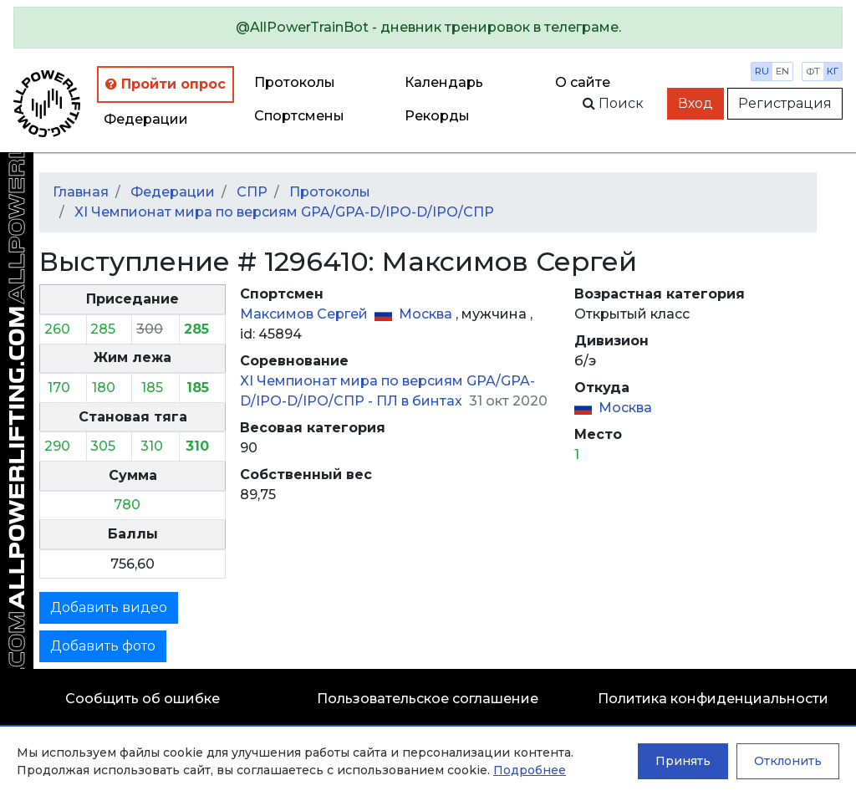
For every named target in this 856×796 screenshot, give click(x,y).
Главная (81, 192)
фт (813, 71)
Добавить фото (102, 646)
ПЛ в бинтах (421, 401)
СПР (252, 192)
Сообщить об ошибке (142, 699)
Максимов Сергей (305, 314)
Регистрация (785, 103)
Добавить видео (108, 607)
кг (832, 71)
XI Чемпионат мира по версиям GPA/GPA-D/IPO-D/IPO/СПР (284, 212)
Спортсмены (299, 116)
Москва (427, 314)
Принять (683, 760)
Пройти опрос (165, 84)
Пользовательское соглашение (427, 699)
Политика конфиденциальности (713, 699)
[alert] (428, 27)
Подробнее (529, 770)
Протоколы (294, 82)
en (782, 71)
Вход (695, 103)
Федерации (146, 119)
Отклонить (788, 760)
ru (762, 71)
